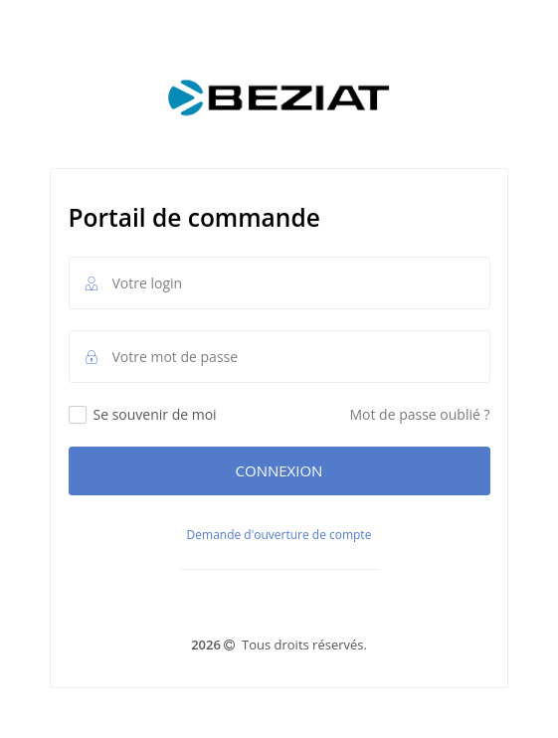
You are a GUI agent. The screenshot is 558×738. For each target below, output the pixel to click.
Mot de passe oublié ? (419, 414)
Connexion (279, 470)
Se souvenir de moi (143, 414)
